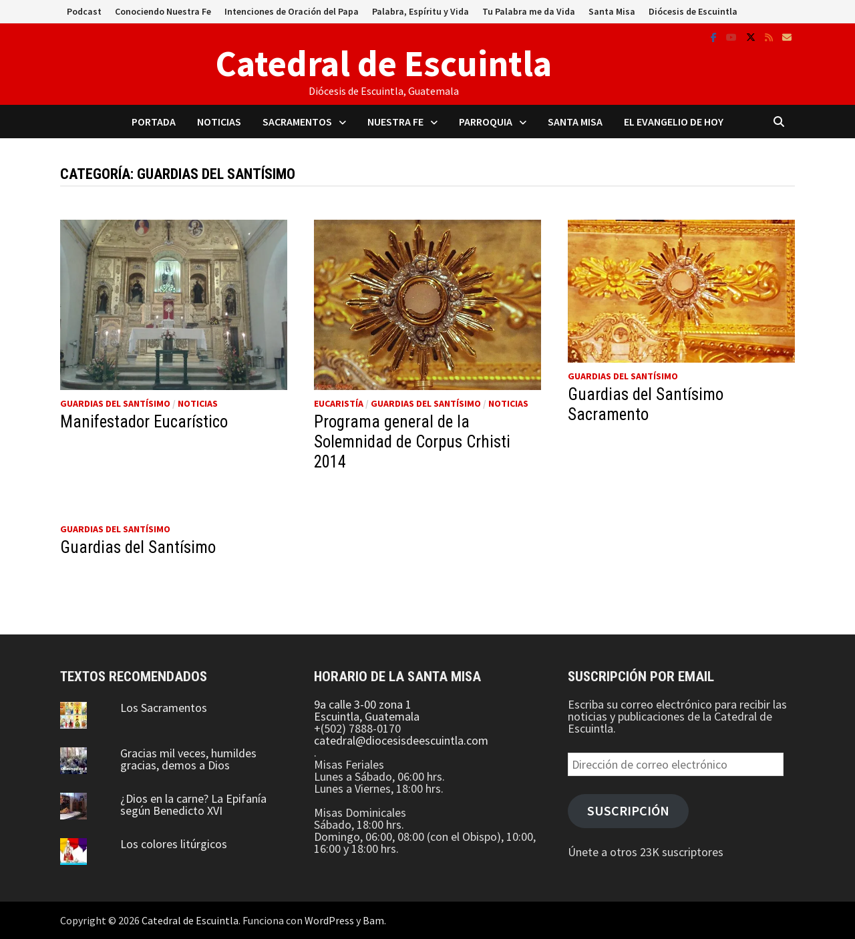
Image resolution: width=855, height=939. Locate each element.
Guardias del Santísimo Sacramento (645, 404)
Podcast (84, 11)
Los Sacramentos (163, 707)
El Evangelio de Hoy (673, 121)
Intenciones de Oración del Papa (291, 11)
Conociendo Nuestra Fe (163, 11)
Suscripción (628, 810)
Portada (154, 121)
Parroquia (485, 121)
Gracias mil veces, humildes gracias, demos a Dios (188, 759)
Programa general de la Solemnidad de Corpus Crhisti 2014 (412, 442)
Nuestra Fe (395, 121)
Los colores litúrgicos (173, 844)
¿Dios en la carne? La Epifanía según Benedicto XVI (193, 804)
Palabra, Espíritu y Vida (420, 11)
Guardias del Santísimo (115, 403)
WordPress (329, 920)
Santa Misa (611, 11)
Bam (373, 920)
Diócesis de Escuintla (693, 11)
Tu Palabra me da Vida (528, 11)
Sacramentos (297, 121)
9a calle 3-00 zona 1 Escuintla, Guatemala (366, 710)
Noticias (219, 121)
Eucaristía (338, 403)
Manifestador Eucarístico (144, 421)
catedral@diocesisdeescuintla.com (401, 740)
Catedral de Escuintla (384, 63)
